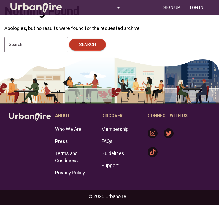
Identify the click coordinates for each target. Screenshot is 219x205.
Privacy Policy (70, 173)
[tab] (171, 7)
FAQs (107, 141)
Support (110, 165)
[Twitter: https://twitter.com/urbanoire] (169, 133)
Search (87, 44)
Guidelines (112, 153)
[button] (97, 7)
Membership (115, 129)
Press (61, 141)
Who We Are (68, 129)
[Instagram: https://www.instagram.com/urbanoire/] (153, 133)
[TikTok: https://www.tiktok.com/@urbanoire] (153, 152)
